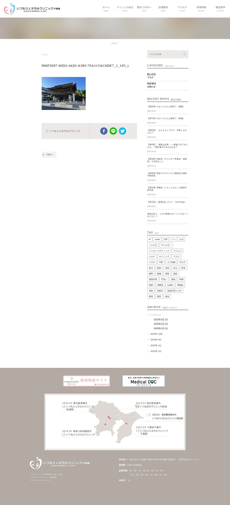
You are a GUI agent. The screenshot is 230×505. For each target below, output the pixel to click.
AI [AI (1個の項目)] (150, 239)
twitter (122, 131)
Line (113, 131)
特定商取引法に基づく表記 (52, 474)
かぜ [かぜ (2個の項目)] (181, 239)
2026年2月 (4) (161, 323)
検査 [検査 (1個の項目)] (151, 285)
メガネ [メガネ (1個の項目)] (152, 262)
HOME (113, 43)
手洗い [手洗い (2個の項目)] (164, 279)
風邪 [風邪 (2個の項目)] (159, 296)
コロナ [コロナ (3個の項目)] (152, 256)
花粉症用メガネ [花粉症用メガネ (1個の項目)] (174, 291)
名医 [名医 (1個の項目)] (167, 268)
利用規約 (52, 477)
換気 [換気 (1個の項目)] (173, 279)
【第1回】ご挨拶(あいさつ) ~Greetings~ (166, 202)
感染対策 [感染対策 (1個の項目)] (153, 279)
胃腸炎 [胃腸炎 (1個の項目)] (180, 285)
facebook (104, 131)
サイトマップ (35, 474)
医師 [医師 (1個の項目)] (159, 268)
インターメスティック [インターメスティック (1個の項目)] (159, 251)
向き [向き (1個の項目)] (175, 268)
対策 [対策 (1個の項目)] (183, 268)
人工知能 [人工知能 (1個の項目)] (171, 262)
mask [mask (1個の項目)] (157, 239)
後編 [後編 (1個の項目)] (159, 273)
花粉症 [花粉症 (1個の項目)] (160, 291)
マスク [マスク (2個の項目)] (176, 256)
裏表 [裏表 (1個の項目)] (151, 296)
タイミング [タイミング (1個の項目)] (164, 256)
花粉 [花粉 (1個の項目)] (151, 291)
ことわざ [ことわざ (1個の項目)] (153, 245)
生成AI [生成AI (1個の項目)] (170, 285)
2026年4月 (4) (161, 319)
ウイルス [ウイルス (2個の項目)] (177, 251)
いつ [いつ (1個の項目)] (173, 239)
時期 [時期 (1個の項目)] (181, 279)
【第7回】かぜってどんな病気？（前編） (166, 118)
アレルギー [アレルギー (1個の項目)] (166, 245)
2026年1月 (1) (161, 328)
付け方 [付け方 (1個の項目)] (182, 262)
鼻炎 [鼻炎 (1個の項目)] (167, 296)
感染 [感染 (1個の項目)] (175, 273)
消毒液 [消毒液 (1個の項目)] (160, 285)
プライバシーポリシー (38, 477)
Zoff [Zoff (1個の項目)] (165, 239)
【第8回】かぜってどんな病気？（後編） (166, 106)
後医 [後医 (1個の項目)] (151, 273)
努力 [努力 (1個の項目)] (151, 268)
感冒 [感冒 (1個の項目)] (167, 273)
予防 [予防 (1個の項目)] (161, 262)
